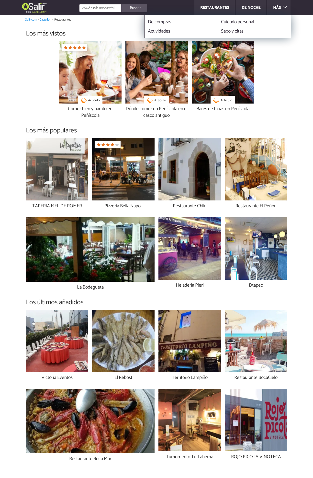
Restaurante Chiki (189, 206)
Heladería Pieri (190, 285)
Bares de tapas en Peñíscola (222, 109)
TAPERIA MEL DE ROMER (57, 206)
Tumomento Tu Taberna (189, 457)
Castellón (38, 12)
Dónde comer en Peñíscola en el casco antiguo (157, 112)
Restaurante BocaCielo (256, 377)
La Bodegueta (90, 287)
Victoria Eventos (57, 377)
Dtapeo (256, 285)
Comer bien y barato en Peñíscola (90, 112)
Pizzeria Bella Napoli (123, 206)
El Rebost (123, 377)
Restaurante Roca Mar (90, 459)
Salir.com (31, 19)
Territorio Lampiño (190, 377)
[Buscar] (135, 8)
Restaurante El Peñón (256, 206)
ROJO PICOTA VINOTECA (256, 457)
